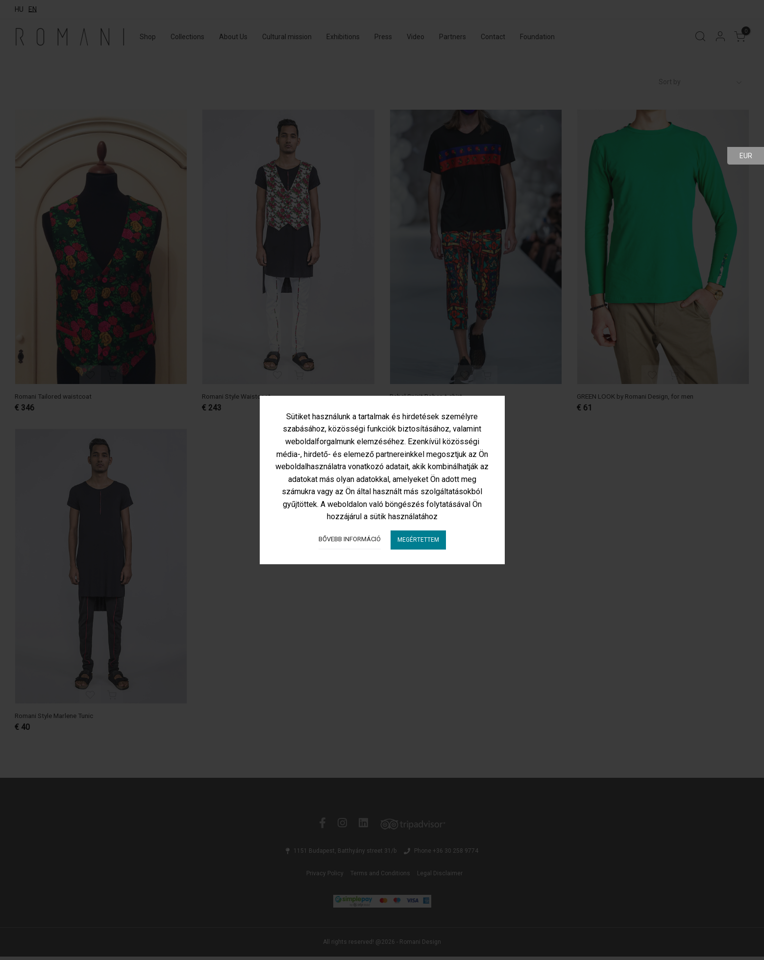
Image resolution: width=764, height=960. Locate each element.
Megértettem (418, 539)
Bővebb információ (350, 539)
